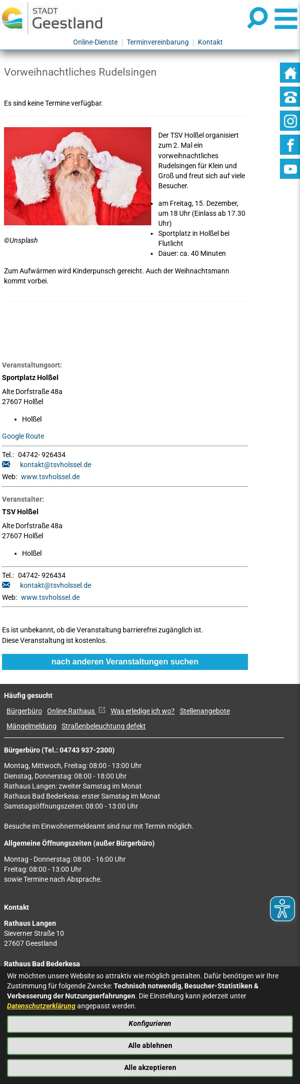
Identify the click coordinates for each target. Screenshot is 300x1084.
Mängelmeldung (32, 726)
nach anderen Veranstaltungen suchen (125, 661)
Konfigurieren (150, 1023)
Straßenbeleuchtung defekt (104, 726)
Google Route (23, 436)
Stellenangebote (205, 711)
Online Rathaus (76, 711)
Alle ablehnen (150, 1045)
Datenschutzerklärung (41, 1006)
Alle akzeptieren (150, 1067)
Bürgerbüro (24, 711)
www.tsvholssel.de (50, 477)
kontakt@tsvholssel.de (55, 465)
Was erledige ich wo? (143, 711)
